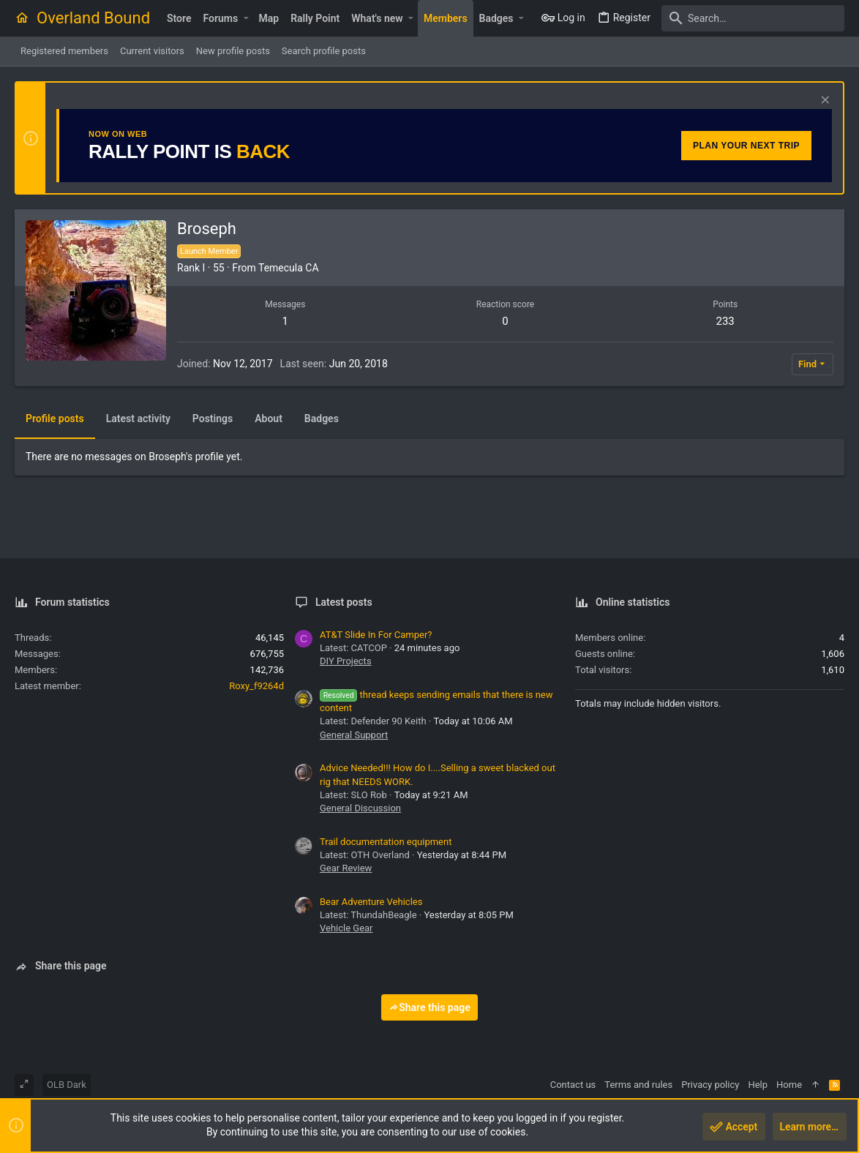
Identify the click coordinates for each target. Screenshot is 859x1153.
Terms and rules (638, 1084)
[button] (245, 18)
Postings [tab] (212, 418)
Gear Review (346, 868)
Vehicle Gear (346, 928)
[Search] (752, 18)
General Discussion (360, 808)
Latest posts (343, 602)
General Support (354, 734)
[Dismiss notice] (823, 101)
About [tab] (268, 418)
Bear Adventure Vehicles (371, 901)
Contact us (573, 1084)
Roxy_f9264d (256, 685)
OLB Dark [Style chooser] (66, 1084)
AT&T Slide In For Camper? (376, 634)
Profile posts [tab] (55, 418)
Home (789, 1084)
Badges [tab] (321, 418)
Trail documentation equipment (385, 841)
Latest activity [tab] (138, 418)
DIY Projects (346, 661)
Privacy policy (710, 1084)
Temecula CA (288, 268)
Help (758, 1084)
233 (725, 321)
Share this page (429, 1007)
